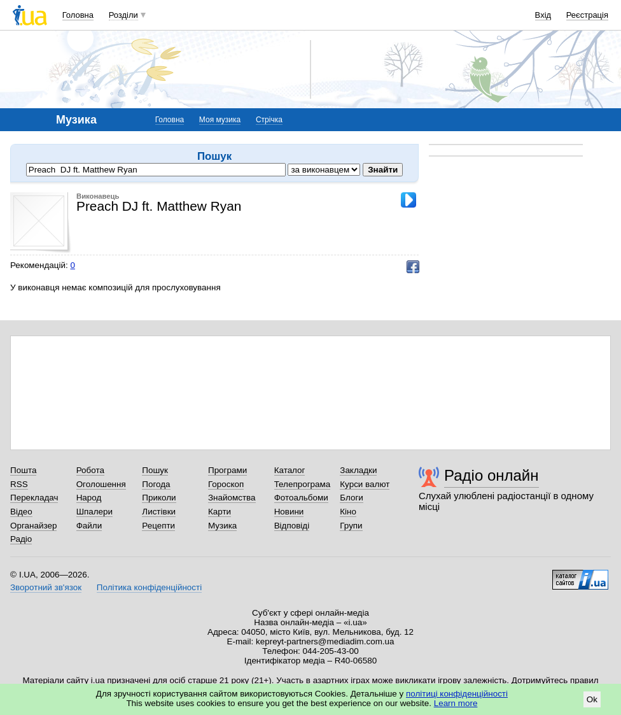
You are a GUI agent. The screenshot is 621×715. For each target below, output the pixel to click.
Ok (592, 699)
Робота (90, 470)
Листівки (159, 511)
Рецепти (158, 525)
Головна (78, 15)
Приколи (159, 497)
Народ (89, 497)
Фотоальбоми (301, 497)
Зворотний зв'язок (45, 587)
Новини (289, 511)
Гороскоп (226, 484)
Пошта (23, 470)
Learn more (456, 703)
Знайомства (232, 497)
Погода (156, 484)
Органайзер (33, 525)
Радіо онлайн (491, 475)
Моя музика (220, 119)
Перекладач (34, 497)
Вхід (543, 15)
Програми (227, 470)
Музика (222, 525)
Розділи (123, 15)
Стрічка (269, 119)
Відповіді (292, 525)
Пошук (155, 470)
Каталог (289, 470)
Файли (89, 525)
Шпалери (94, 511)
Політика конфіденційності (149, 587)
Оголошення (101, 484)
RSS (19, 484)
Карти (219, 511)
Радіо (21, 539)
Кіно (348, 511)
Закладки (358, 470)
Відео (21, 511)
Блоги (351, 497)
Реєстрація (587, 15)
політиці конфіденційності (457, 693)
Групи (351, 525)
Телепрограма (302, 484)
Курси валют (364, 484)
